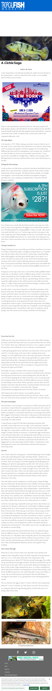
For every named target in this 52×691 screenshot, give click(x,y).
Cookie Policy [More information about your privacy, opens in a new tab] (26, 685)
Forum (6, 663)
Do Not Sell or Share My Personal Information (13, 688)
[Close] (49, 679)
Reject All (44, 688)
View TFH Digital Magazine (11, 675)
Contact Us (7, 672)
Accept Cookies (34, 688)
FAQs (6, 666)
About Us (7, 669)
